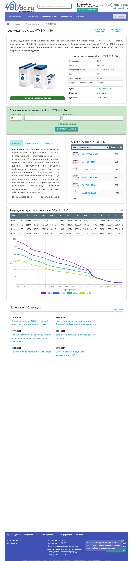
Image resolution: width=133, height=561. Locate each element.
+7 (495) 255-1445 (114, 5)
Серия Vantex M (32, 24)
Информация (66, 16)
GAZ (88, 170)
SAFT (89, 162)
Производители (31, 16)
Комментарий (69, 115)
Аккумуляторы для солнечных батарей (64, 549)
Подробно (118, 210)
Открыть (101, 82)
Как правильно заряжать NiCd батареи (31, 351)
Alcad (18, 24)
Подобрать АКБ (31, 535)
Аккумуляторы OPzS (56, 540)
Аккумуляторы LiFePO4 (57, 555)
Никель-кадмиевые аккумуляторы (62, 546)
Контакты (80, 16)
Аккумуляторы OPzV (56, 543)
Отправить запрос (105, 88)
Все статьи (118, 309)
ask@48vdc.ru (120, 8)
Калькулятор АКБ (49, 16)
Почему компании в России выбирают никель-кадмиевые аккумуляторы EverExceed (31, 338)
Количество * (15, 115)
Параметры (49, 143)
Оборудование (14, 16)
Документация (32, 143)
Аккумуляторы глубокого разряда (62, 552)
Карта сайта (12, 543)
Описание (16, 143)
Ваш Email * (29, 115)
